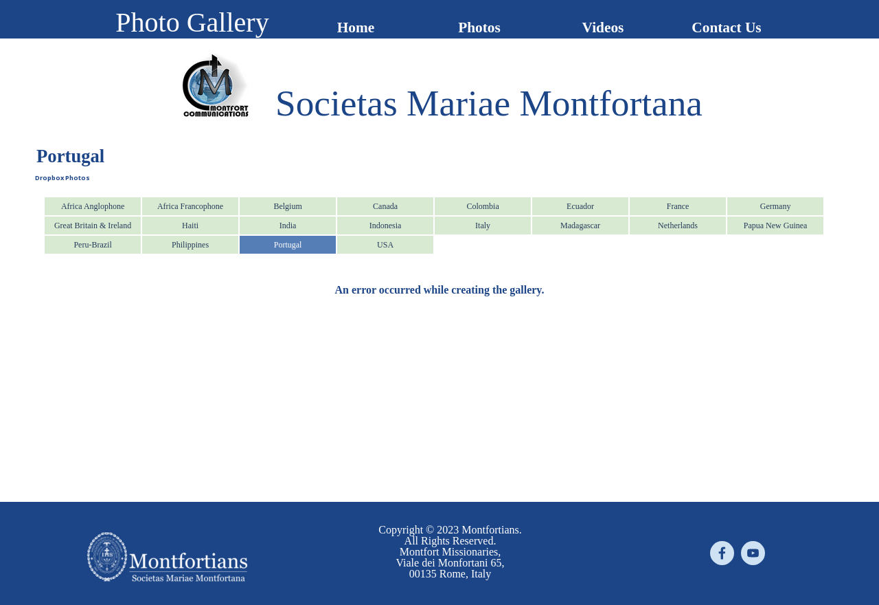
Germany (775, 206)
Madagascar (580, 225)
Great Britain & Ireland (92, 225)
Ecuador (580, 206)
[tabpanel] (489, 103)
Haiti (190, 225)
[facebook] (722, 553)
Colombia (482, 206)
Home (356, 27)
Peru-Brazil (92, 245)
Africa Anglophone (92, 206)
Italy (482, 225)
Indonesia (385, 225)
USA (385, 245)
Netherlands (678, 225)
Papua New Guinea (776, 225)
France (678, 206)
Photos (479, 27)
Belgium (287, 206)
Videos (603, 27)
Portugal (288, 245)
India (288, 225)
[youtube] (753, 553)
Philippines (190, 245)
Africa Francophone (190, 206)
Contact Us (726, 27)
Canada (385, 206)
